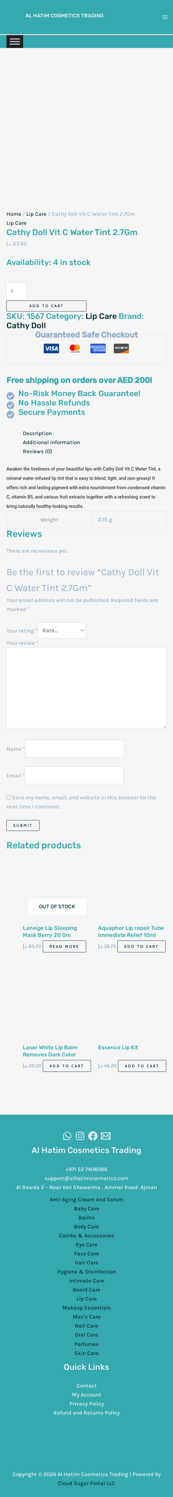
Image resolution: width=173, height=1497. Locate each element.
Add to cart (46, 305)
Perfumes (87, 1343)
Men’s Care (87, 1316)
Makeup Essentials (86, 1307)
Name (15, 748)
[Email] (106, 1135)
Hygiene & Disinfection (86, 1271)
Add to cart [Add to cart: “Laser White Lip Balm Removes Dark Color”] (67, 1065)
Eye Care (86, 1244)
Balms (86, 1217)
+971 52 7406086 (86, 1169)
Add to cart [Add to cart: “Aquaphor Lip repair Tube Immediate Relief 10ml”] (141, 946)
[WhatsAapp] (67, 1135)
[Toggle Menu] (15, 41)
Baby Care (86, 1208)
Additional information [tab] (51, 442)
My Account (86, 1394)
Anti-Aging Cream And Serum (86, 1199)
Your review (22, 642)
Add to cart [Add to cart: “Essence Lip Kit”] (142, 1065)
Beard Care (86, 1289)
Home (13, 214)
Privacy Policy (86, 1403)
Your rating (22, 630)
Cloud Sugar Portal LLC (86, 1483)
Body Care (86, 1226)
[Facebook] (93, 1135)
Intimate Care (86, 1280)
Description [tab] (37, 433)
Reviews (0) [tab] (37, 451)
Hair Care (86, 1262)
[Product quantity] (16, 291)
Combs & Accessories (86, 1235)
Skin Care (86, 1352)
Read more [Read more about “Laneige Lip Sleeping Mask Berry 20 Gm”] (64, 946)
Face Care (86, 1253)
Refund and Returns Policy (86, 1412)
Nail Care (86, 1325)
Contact (87, 1385)
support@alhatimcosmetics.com (86, 1178)
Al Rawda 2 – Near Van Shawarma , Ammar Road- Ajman (86, 1187)
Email (15, 775)
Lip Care (36, 214)
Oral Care (86, 1334)
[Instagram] (80, 1135)
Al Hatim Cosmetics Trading (64, 16)
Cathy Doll (26, 325)
